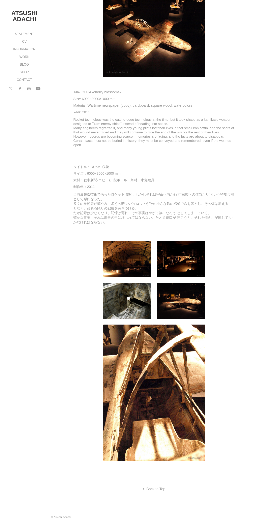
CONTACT (24, 79)
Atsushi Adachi (25, 16)
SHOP (24, 72)
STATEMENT (24, 34)
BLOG (24, 64)
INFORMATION (24, 49)
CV (24, 41)
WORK (24, 57)
